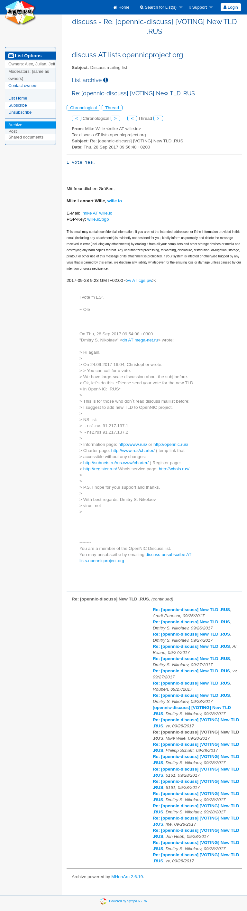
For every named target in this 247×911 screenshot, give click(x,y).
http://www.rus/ (132, 444)
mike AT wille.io (97, 213)
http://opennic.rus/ (170, 444)
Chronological (83, 107)
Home (121, 7)
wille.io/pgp (98, 219)
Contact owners (22, 85)
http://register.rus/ (100, 468)
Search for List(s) (158, 7)
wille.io (114, 200)
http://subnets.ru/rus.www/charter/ (116, 462)
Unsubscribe (20, 112)
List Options (24, 55)
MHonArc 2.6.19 (127, 876)
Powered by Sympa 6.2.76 (128, 901)
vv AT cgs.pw (139, 280)
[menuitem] (121, 7)
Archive (15, 124)
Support (198, 7)
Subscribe (17, 105)
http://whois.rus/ (174, 468)
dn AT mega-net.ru (140, 340)
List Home (17, 98)
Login (231, 7)
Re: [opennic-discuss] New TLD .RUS (191, 609)
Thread (112, 107)
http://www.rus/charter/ (133, 450)
